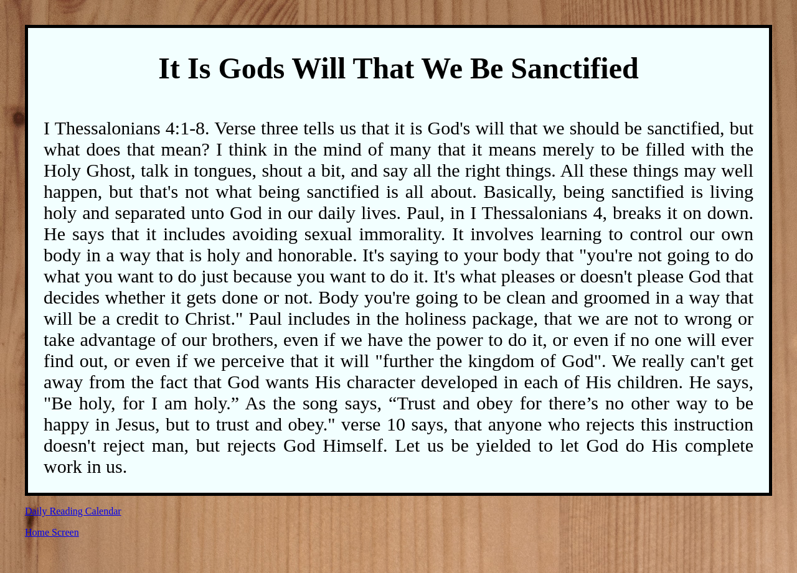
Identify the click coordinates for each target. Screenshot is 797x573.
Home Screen (52, 532)
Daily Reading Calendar (73, 511)
